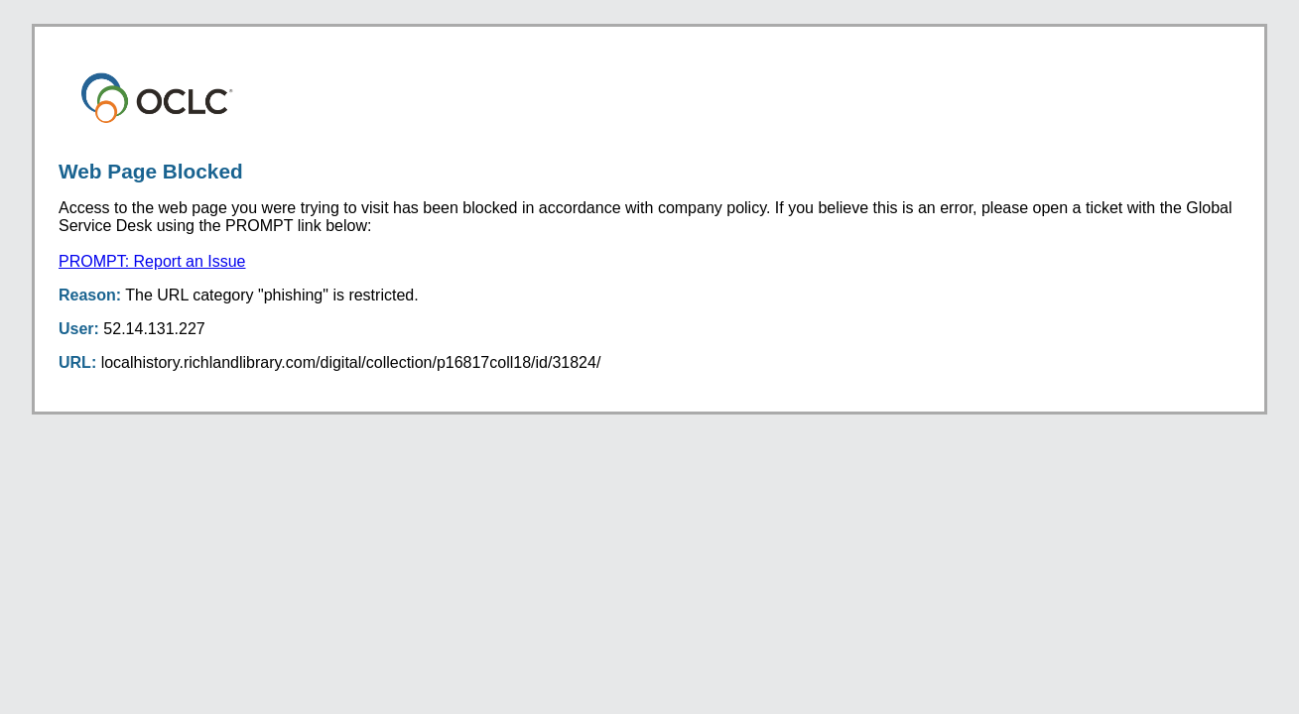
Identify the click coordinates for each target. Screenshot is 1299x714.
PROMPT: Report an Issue (152, 261)
